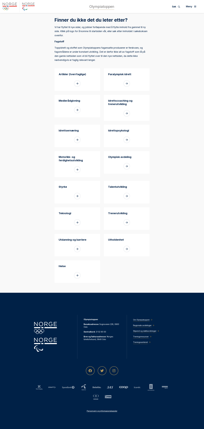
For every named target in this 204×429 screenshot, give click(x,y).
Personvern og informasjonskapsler (102, 411)
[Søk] (177, 6)
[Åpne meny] (192, 6)
